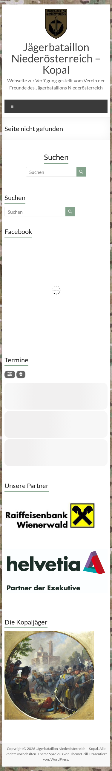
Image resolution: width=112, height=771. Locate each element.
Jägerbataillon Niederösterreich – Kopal (56, 58)
